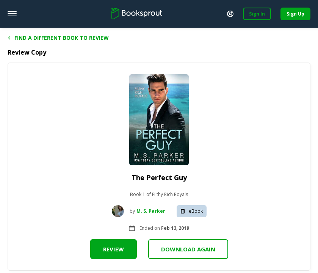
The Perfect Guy (159, 177)
